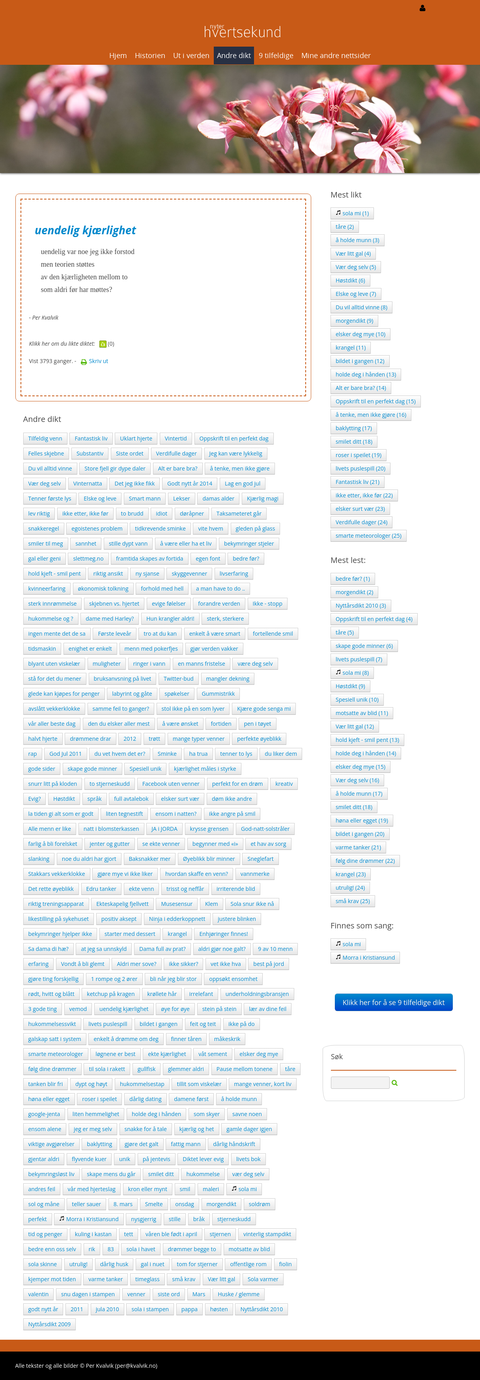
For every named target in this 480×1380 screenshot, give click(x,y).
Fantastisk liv (91, 438)
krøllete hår (162, 994)
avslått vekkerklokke (54, 708)
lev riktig (39, 513)
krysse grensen (209, 828)
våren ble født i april (171, 1234)
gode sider (41, 768)
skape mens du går (111, 1174)
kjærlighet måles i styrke (205, 768)
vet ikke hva (226, 964)
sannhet (85, 543)
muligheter (107, 663)
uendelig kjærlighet (124, 1009)
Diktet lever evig (203, 1159)
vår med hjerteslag (92, 1189)
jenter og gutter (110, 843)
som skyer (207, 1114)
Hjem (118, 55)
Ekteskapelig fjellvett (122, 903)
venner (136, 1294)
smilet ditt (161, 1174)
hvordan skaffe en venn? (196, 873)
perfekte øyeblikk (259, 738)
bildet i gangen (158, 1024)
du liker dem (281, 753)
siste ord (169, 1294)
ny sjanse (147, 573)
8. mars (123, 1204)
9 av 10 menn (275, 949)
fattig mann (185, 1144)
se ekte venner (161, 843)
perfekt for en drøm (237, 783)
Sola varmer (263, 1279)
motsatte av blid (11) (362, 713)
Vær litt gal (221, 1279)
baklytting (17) (354, 428)
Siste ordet (130, 453)
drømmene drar (90, 738)
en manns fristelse (201, 663)
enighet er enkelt (90, 648)
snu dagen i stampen (88, 1294)
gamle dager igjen (249, 1129)
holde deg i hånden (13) (366, 374)
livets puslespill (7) (359, 659)
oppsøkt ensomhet (233, 979)
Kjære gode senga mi (264, 708)
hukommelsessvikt (52, 1024)
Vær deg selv (44, 483)
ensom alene (45, 1129)
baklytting (99, 1144)
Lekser (181, 498)
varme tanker (105, 1279)
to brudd (132, 513)
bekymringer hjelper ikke (60, 934)
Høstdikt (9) (350, 686)
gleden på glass (255, 528)
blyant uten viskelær (54, 663)
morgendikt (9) (355, 320)
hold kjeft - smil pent (54, 573)
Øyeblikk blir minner (209, 858)
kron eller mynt (147, 1189)
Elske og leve (100, 498)
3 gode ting (42, 1009)
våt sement (212, 1054)
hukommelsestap (142, 1084)
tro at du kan (160, 633)
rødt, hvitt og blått (51, 994)
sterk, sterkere (225, 618)
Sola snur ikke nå (252, 903)
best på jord (268, 964)
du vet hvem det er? (119, 753)
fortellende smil (273, 633)
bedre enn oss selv (52, 1249)
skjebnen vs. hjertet (114, 603)
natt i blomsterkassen (111, 828)
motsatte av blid (249, 1249)
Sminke (167, 753)
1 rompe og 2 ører (114, 979)
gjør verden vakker (214, 648)
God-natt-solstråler (265, 828)
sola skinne (42, 1264)
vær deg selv (248, 1174)
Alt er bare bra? (178, 468)
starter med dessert (130, 934)
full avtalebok (131, 798)
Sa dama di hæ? (48, 949)
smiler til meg (45, 543)
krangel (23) (351, 874)
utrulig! (78, 1264)
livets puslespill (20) (360, 468)
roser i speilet (99, 1099)
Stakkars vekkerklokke (56, 873)
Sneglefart (260, 858)
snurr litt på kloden (52, 783)
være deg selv (255, 663)
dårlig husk (114, 1264)
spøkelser (176, 693)
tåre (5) (345, 632)
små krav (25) (353, 901)
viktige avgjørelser (51, 1144)
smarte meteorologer (55, 1054)
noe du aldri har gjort (89, 858)
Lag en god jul (242, 483)
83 (111, 1249)
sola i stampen (150, 1309)
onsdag (184, 1204)
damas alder (218, 498)
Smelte (154, 1204)
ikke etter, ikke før (85, 513)
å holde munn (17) (359, 793)
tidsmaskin (42, 648)
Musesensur (176, 903)
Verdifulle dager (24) (361, 522)
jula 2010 (107, 1309)
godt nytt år (43, 1309)
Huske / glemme (239, 1294)
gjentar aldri (44, 1159)
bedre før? (246, 558)
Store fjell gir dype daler (115, 468)
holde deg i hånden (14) (366, 753)
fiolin (285, 1264)
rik (92, 1249)
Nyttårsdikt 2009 (49, 1324)
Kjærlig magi (262, 498)
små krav (183, 1279)
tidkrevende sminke (160, 528)
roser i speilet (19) (358, 455)
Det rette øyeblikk (51, 888)
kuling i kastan (93, 1234)
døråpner (192, 513)
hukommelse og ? (50, 618)
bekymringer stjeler (249, 543)
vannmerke (255, 873)
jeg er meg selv (93, 1129)
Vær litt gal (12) (355, 726)
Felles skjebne (46, 453)
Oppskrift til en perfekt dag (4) (374, 619)
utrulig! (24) (350, 887)
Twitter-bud (179, 678)
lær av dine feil (267, 1009)
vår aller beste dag (52, 723)
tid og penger (45, 1234)
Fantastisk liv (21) (357, 482)
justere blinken (237, 919)
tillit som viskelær (199, 1084)
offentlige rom (248, 1264)
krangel (177, 934)
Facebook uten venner (171, 783)
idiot (161, 513)
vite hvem (210, 528)
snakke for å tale (146, 1129)
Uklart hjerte (136, 438)
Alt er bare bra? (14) (361, 388)
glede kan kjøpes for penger (64, 693)
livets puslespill (107, 1024)
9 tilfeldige (276, 55)
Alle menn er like (49, 828)
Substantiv (90, 453)
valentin (38, 1294)
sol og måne (44, 1204)
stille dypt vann (128, 543)
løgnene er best (115, 1054)
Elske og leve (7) (356, 293)
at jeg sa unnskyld (104, 949)
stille (175, 1219)
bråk (199, 1219)
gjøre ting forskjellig (53, 979)
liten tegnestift (124, 813)
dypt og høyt (91, 1084)
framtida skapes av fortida (149, 558)
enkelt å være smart (215, 633)
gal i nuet (152, 1264)
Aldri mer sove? (136, 964)
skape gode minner (92, 768)
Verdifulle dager (176, 453)
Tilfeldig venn (45, 438)
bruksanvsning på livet (122, 678)
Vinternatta (87, 483)
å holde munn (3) (357, 240)
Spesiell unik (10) (357, 699)
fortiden (221, 723)
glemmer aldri (186, 1069)
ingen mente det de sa (57, 633)
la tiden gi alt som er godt (60, 813)
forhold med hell (162, 588)
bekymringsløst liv (51, 1174)
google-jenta (44, 1114)
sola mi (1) (352, 213)
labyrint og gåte (132, 693)
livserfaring (234, 573)
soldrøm (259, 1204)
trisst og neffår (185, 888)
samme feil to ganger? (121, 708)
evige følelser (169, 603)
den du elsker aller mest (119, 723)
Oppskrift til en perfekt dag (234, 438)
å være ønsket (180, 723)
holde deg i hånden (156, 1114)
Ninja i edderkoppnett (177, 919)
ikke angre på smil (232, 813)
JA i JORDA (164, 828)
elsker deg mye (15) (360, 766)
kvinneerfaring (46, 588)
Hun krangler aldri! (170, 618)
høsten (219, 1309)
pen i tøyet (257, 723)
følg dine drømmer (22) (365, 860)
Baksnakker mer (150, 858)
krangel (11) (351, 347)
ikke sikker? (183, 964)
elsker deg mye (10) (360, 334)
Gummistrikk (218, 693)
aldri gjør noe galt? (222, 949)
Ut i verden (191, 55)
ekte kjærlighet (167, 1054)
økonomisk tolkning (103, 588)
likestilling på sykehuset (58, 919)
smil (185, 1189)
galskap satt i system (54, 1039)
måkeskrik (227, 1039)
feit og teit (203, 1024)
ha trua (198, 753)
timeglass (147, 1279)
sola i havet (140, 1249)
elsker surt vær (180, 798)
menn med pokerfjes (151, 648)
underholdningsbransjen (257, 994)
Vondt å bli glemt (83, 964)
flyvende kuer (89, 1159)
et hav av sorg (268, 843)
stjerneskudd (234, 1219)
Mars (198, 1294)
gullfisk (147, 1069)
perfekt (37, 1219)
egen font (208, 558)
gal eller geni (44, 558)
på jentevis (156, 1159)
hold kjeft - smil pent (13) (367, 740)
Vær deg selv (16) (357, 780)
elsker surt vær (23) (360, 508)
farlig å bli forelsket (52, 843)
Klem (211, 903)
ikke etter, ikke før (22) (364, 495)
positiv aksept (119, 919)
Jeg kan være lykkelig (235, 453)
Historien (150, 55)
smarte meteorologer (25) (369, 535)
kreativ (284, 783)
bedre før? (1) (353, 578)
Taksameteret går (239, 513)
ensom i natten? (175, 813)
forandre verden (219, 603)
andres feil (41, 1189)
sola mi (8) (352, 672)
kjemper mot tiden (52, 1279)
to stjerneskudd (110, 783)
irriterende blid (236, 888)
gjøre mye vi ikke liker (125, 873)
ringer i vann (149, 663)
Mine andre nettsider (336, 55)
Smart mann (145, 498)
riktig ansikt (108, 573)
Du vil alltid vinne (50, 468)
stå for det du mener (54, 678)
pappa (189, 1309)
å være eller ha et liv (185, 543)
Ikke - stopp (267, 603)
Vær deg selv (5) (356, 267)
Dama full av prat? (162, 949)
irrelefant (201, 994)
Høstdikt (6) (350, 280)
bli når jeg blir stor (173, 979)
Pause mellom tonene (245, 1069)
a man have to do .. (220, 588)
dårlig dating (145, 1099)
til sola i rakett (107, 1069)
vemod (78, 1009)
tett (128, 1234)
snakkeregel (43, 528)
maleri (211, 1189)
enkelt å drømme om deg (125, 1039)
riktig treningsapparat (56, 903)
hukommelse (203, 1174)
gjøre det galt (142, 1144)
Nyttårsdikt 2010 (261, 1309)
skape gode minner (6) (364, 646)
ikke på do (241, 1024)
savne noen (247, 1114)
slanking (39, 858)
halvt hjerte (43, 738)
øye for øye (175, 1009)
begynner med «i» (215, 843)
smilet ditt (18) (354, 441)
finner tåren (186, 1039)
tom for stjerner (197, 1264)
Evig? (34, 798)
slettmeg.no (88, 558)
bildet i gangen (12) (360, 361)
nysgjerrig (143, 1219)
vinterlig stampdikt (267, 1234)
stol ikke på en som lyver (193, 708)
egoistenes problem (96, 528)
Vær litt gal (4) (353, 253)
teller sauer (86, 1204)
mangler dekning (228, 678)
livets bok (248, 1159)
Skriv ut (94, 361)
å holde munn (239, 1099)
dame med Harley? (110, 618)
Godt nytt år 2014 (189, 483)
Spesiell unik (145, 768)
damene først (191, 1099)
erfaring (38, 964)
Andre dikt (234, 55)
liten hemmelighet (96, 1114)
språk (95, 798)
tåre (290, 1069)
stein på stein (219, 1009)
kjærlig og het (196, 1129)
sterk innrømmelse (52, 603)
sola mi (244, 1189)
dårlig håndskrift (234, 1144)
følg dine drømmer (52, 1069)
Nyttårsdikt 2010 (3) (361, 605)
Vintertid (176, 438)
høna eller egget (49, 1099)
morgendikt (222, 1204)
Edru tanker (101, 888)
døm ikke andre (232, 798)
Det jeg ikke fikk (134, 483)
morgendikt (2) (355, 592)
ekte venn (141, 888)
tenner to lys (236, 753)
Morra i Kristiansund (88, 1219)
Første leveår (114, 633)
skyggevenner (189, 573)
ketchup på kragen (110, 994)
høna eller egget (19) (362, 820)
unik (124, 1159)
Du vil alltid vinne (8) (361, 307)
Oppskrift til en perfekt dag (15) (376, 401)
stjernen (220, 1234)
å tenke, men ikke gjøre (239, 468)
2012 (129, 738)
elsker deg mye (258, 1054)
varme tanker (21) (358, 847)
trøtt (154, 738)
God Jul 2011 (65, 753)
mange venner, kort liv (262, 1084)
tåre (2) (345, 226)
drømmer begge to (192, 1249)
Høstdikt (64, 798)
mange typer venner (199, 738)
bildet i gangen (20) (360, 834)
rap (32, 753)
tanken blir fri (45, 1084)
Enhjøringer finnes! (223, 934)
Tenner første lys (49, 498)
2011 (77, 1309)
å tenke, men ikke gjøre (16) (371, 414)
